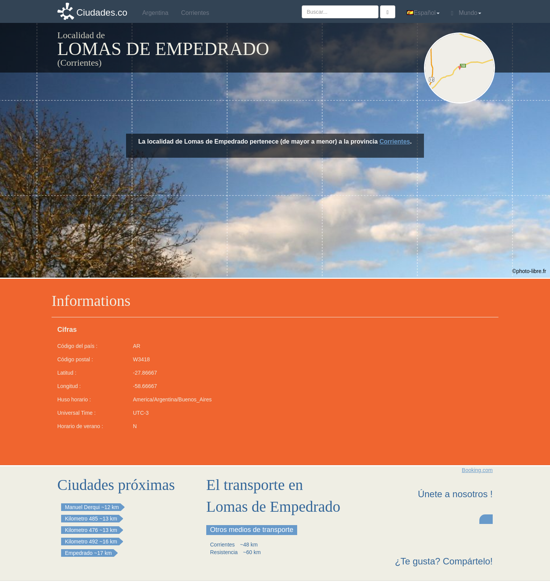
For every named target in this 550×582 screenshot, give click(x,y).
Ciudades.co (101, 12)
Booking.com (477, 470)
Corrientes (394, 141)
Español (423, 13)
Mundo (466, 13)
